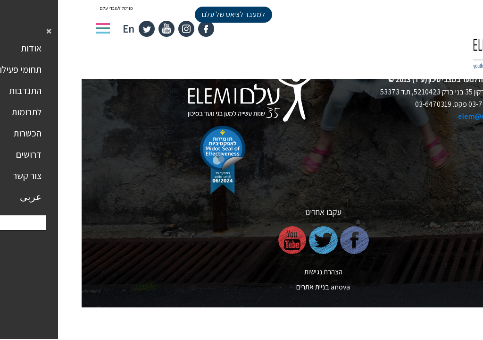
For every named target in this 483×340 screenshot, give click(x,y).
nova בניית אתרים (241, 287)
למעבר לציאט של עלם (151, 14)
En (46, 28)
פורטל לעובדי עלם (34, 8)
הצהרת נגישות (242, 272)
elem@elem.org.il (405, 116)
